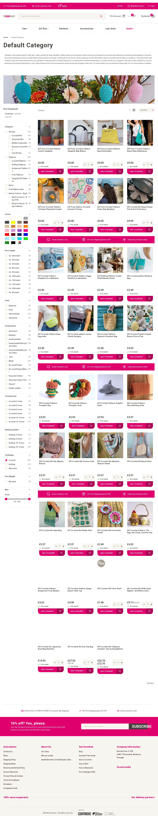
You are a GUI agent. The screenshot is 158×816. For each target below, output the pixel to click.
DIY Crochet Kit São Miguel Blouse (48, 466)
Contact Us (7, 752)
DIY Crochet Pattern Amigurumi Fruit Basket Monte (49, 595)
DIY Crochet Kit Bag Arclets (136, 466)
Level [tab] (7, 297)
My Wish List (129, 16)
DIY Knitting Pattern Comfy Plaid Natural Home (110, 277)
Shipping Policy (9, 760)
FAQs (5, 756)
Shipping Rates (9, 764)
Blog (81, 752)
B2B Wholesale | (136, 6)
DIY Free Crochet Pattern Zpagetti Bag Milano (80, 147)
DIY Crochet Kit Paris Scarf (107, 595)
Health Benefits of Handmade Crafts (56, 760)
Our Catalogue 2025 (87, 772)
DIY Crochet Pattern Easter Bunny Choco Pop (139, 336)
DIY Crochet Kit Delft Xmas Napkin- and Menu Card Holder (138, 595)
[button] (120, 6)
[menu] (79, 27)
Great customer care (60, 239)
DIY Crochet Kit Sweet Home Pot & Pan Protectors (138, 207)
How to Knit (83, 764)
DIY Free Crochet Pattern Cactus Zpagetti (50, 147)
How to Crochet (85, 760)
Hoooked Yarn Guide (87, 756)
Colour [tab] (8, 211)
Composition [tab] (10, 323)
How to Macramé (86, 768)
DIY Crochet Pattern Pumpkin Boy (49, 406)
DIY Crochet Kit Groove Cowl (80, 466)
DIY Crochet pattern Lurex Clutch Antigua (80, 336)
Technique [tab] (9, 452)
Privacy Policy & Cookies (13, 776)
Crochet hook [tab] (11, 393)
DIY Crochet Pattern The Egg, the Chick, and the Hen (139, 536)
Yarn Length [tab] (10, 247)
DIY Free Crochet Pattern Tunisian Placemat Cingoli (50, 207)
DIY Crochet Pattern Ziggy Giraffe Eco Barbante (77, 277)
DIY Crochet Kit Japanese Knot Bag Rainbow (50, 655)
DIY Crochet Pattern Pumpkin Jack (79, 406)
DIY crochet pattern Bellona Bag (136, 277)
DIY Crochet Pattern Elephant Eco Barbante (49, 277)
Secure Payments (10, 772)
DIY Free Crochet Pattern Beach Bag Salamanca (139, 147)
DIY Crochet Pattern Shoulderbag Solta (137, 406)
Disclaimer (7, 784)
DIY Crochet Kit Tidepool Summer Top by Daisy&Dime (109, 655)
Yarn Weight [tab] (10, 473)
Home (5, 34)
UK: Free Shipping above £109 (98, 239)
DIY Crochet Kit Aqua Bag (51, 535)
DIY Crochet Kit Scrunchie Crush (110, 536)
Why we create (47, 756)
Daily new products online (138, 239)
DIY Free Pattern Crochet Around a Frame (80, 207)
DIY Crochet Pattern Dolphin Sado (107, 406)
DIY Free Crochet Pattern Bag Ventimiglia (109, 147)
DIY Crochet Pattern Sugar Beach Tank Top (79, 595)
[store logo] (19, 16)
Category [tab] (9, 123)
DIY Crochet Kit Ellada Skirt (78, 536)
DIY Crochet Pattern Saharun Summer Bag (107, 336)
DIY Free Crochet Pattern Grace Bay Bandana (109, 207)
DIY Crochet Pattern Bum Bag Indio (50, 336)
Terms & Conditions (11, 780)
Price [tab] (7, 491)
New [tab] (6, 486)
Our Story (45, 752)
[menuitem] (38, 27)
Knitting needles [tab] (12, 427)
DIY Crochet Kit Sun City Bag (79, 655)
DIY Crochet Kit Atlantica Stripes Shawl (109, 466)
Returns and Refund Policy (14, 768)
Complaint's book (10, 788)
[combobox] (69, 16)
